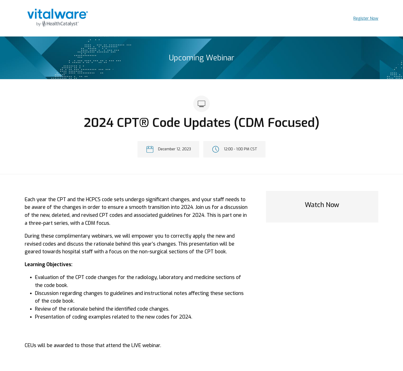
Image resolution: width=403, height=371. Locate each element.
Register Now (365, 18)
